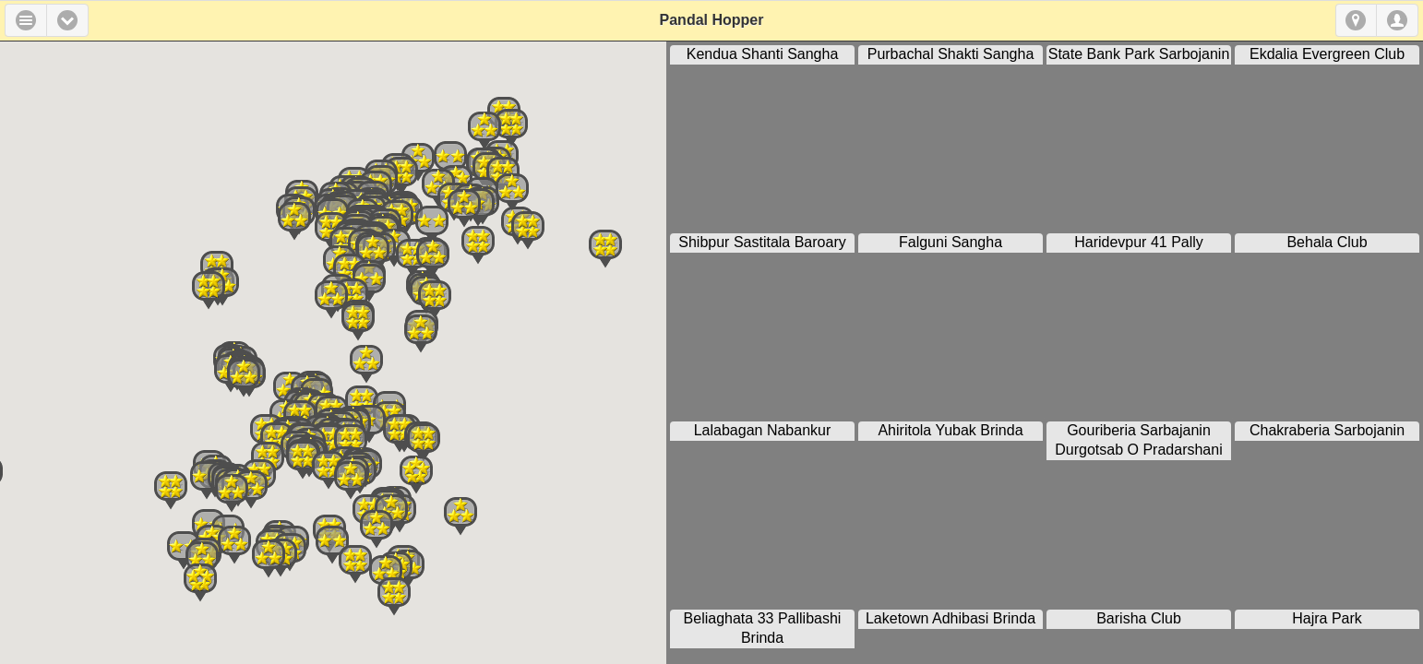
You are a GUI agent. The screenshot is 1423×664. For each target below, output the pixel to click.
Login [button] (1397, 20)
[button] (67, 20)
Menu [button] (25, 20)
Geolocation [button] (1356, 20)
